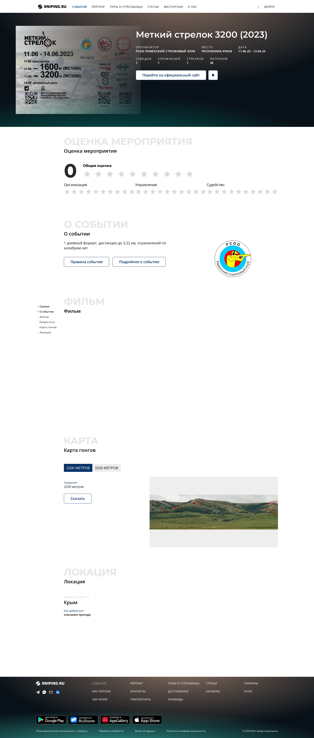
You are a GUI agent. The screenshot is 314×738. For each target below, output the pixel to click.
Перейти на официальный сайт (171, 75)
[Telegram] (37, 692)
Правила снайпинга (111, 731)
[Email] (50, 692)
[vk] (56, 692)
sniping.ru (52, 7)
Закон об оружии (145, 731)
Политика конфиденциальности (186, 731)
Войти (269, 7)
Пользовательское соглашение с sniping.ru (62, 731)
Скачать (77, 498)
